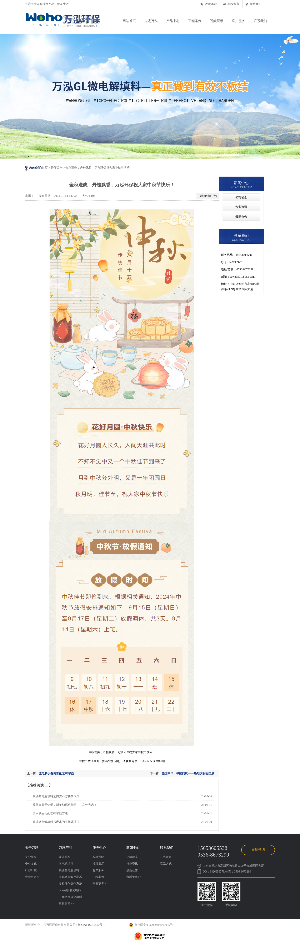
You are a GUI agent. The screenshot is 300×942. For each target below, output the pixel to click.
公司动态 (241, 197)
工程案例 (98, 877)
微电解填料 (66, 863)
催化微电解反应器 (70, 877)
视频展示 (98, 863)
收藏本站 (211, 4)
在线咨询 (258, 849)
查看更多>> (32, 877)
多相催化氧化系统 (70, 883)
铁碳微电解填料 (69, 870)
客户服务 (98, 870)
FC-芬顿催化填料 (70, 890)
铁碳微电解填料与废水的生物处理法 (56, 821)
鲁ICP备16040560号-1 (91, 924)
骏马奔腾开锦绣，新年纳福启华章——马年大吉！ (65, 804)
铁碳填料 (64, 857)
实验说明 (98, 857)
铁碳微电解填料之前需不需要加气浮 (56, 796)
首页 (45, 167)
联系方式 (166, 863)
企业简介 (31, 857)
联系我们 (255, 4)
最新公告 (241, 216)
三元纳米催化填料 (70, 897)
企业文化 (31, 863)
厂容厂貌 (31, 870)
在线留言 (233, 4)
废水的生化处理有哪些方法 (50, 813)
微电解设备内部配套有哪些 (56, 773)
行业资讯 (241, 207)
